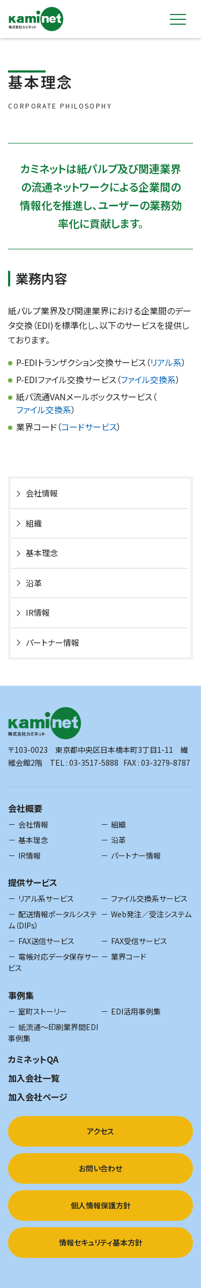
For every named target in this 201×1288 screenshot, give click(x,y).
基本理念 (42, 552)
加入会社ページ (38, 1096)
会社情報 (42, 493)
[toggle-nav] (177, 19)
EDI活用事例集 (136, 1011)
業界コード (128, 956)
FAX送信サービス (46, 941)
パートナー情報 (52, 642)
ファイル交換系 (148, 379)
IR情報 (38, 612)
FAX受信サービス (139, 941)
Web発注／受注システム (151, 914)
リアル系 (166, 362)
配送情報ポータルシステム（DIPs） (52, 920)
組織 (34, 523)
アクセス (100, 1131)
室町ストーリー (42, 1011)
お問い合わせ (100, 1168)
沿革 (34, 582)
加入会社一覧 (33, 1077)
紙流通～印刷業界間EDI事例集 (53, 1032)
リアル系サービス (46, 898)
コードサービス (89, 426)
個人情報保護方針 (101, 1205)
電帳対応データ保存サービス (53, 962)
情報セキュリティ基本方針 (101, 1242)
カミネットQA (33, 1059)
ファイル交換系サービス (149, 898)
